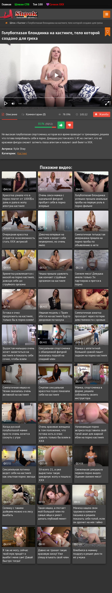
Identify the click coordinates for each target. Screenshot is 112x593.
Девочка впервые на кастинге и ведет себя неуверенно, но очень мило (52, 240)
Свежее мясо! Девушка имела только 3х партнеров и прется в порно (89, 279)
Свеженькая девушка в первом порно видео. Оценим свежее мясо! (89, 473)
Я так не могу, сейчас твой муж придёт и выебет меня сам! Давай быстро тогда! (18, 555)
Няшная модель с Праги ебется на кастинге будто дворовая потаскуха (54, 316)
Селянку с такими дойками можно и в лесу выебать (18, 511)
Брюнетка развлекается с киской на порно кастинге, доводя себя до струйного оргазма (18, 279)
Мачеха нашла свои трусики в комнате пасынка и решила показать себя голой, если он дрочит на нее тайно (89, 515)
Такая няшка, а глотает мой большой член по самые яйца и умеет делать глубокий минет (52, 513)
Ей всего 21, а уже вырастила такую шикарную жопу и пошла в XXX (55, 475)
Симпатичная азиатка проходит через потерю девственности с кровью (90, 316)
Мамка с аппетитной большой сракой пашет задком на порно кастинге (91, 351)
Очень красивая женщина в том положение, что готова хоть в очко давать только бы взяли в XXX (55, 434)
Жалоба (101, 114)
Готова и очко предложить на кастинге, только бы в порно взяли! (18, 316)
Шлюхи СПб (22, 4)
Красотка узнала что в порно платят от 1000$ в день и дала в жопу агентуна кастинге (18, 200)
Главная (6, 4)
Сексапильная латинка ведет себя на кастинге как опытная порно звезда (19, 473)
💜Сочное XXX (55, 4)
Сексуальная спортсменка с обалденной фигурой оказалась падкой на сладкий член (54, 353)
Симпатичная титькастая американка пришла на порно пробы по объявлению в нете (90, 240)
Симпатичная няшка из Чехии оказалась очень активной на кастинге (17, 391)
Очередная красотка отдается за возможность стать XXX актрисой (19, 238)
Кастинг (22, 153)
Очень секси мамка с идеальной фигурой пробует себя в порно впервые (52, 200)
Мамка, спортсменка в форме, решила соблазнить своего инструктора (88, 393)
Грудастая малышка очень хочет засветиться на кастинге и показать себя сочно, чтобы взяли (18, 353)
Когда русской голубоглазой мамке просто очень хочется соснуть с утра (16, 432)
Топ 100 (38, 4)
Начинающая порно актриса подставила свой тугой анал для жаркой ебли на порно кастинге (90, 432)
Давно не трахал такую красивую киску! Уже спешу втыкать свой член (53, 553)
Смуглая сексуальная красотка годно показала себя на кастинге (54, 391)
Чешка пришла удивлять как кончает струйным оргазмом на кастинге (53, 277)
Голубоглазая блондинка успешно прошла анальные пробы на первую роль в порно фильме (91, 200)
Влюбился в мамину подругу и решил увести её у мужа (87, 553)
